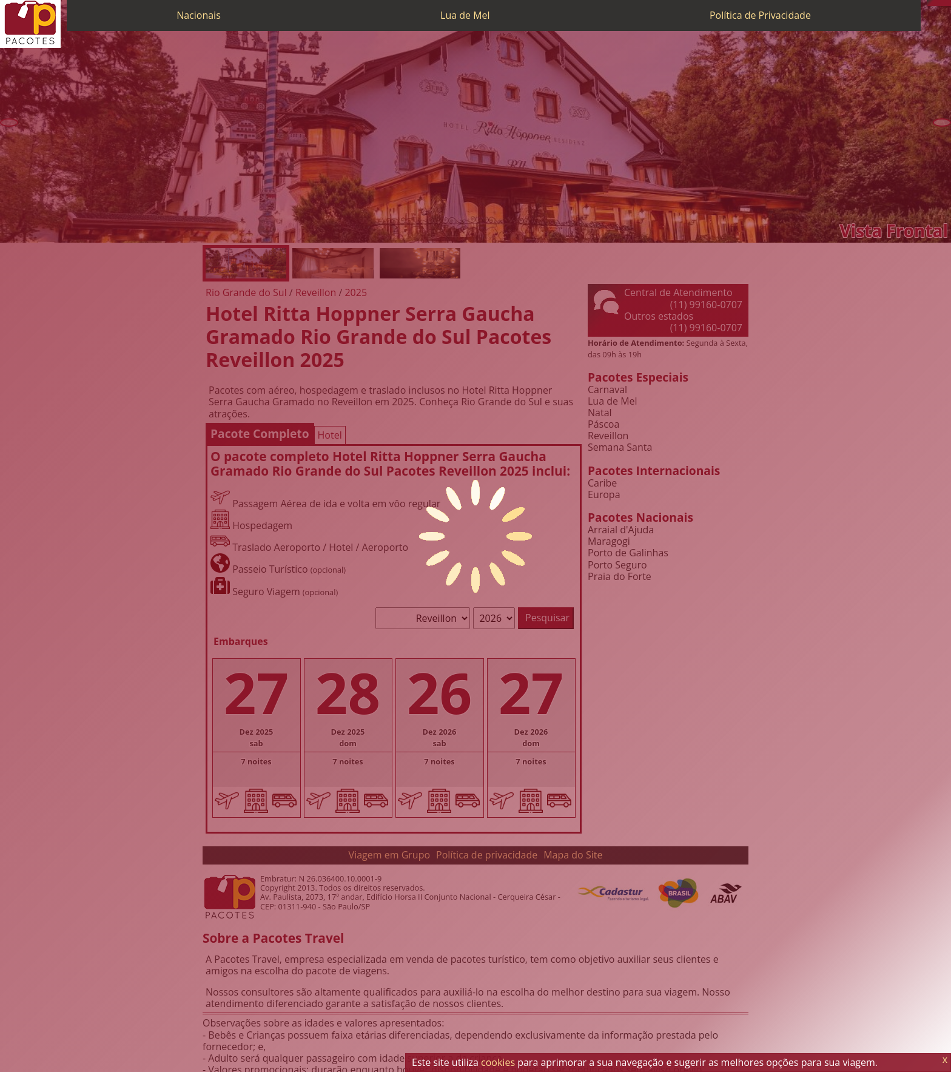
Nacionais (198, 15)
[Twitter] (942, 3)
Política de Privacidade (760, 15)
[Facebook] (948, 3)
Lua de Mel (465, 15)
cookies (498, 1062)
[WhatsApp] (936, 3)
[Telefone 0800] (930, 3)
